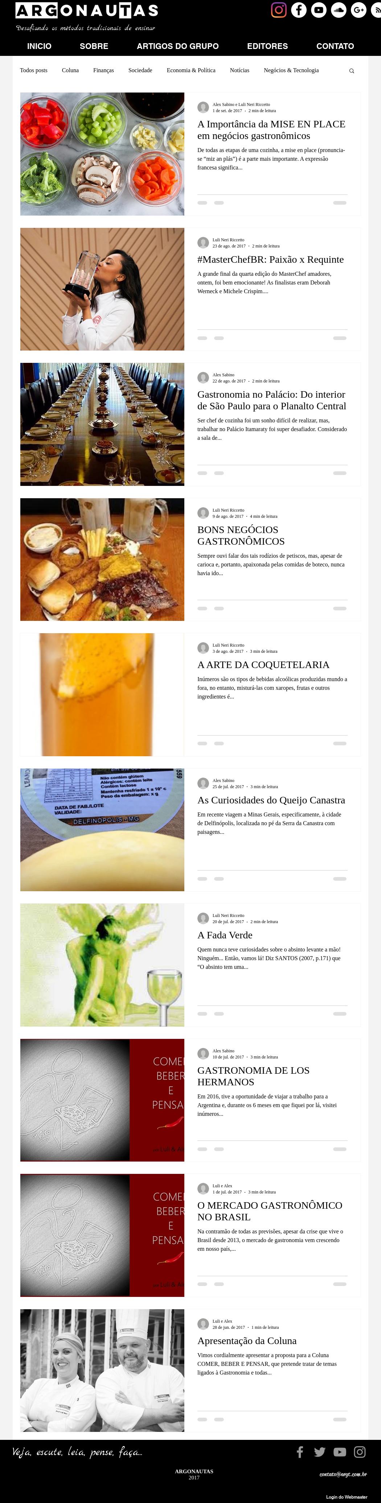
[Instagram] (279, 10)
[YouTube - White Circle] (319, 10)
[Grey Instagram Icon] (360, 1452)
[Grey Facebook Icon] (300, 1452)
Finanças (103, 70)
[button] (351, 71)
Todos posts (34, 70)
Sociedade (140, 70)
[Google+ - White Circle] (358, 10)
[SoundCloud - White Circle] (339, 10)
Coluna (70, 70)
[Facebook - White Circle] (299, 10)
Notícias (239, 70)
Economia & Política (191, 70)
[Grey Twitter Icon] (320, 1452)
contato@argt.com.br (343, 1474)
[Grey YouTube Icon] (340, 1452)
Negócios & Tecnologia (291, 70)
